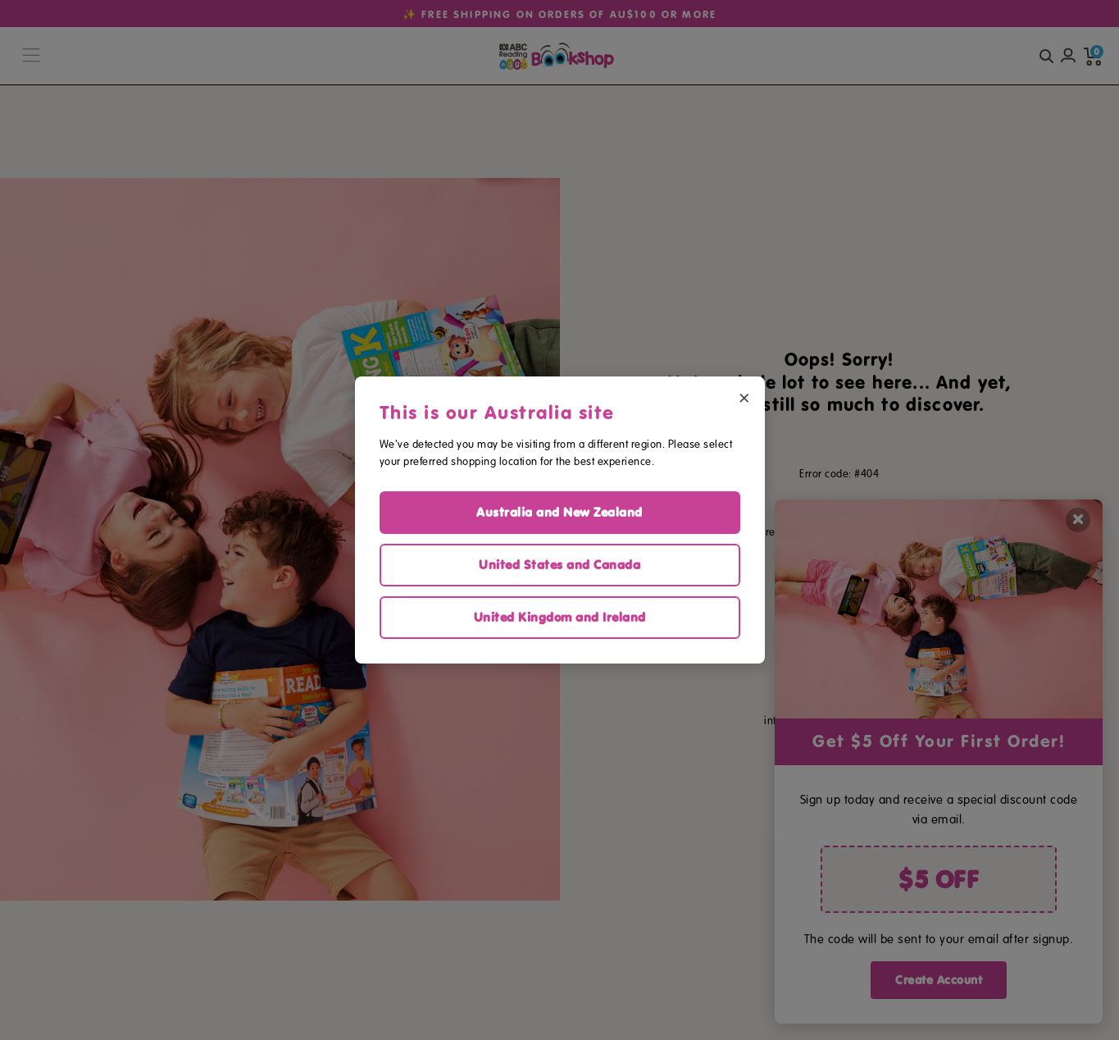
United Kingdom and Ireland (560, 617)
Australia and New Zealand (559, 512)
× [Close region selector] (744, 396)
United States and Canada (559, 564)
